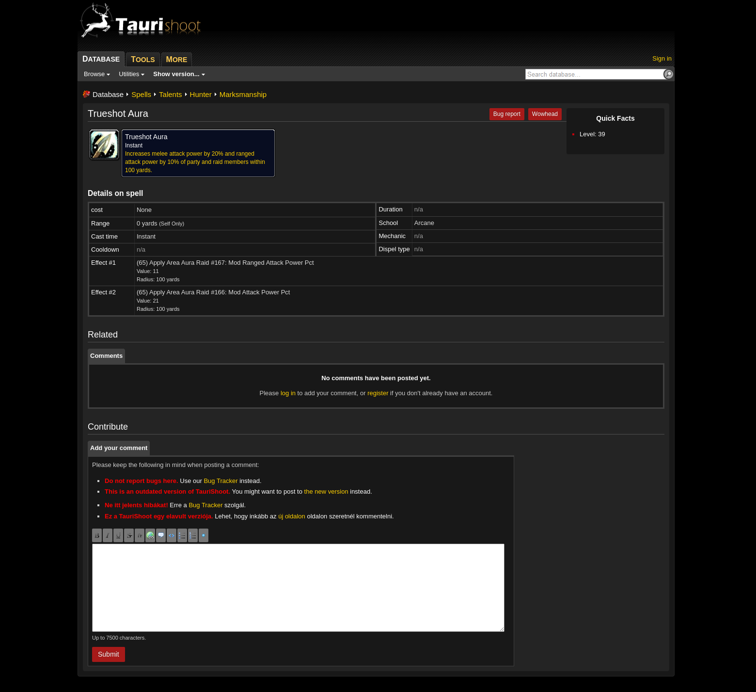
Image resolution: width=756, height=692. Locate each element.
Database (108, 94)
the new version (326, 491)
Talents (170, 94)
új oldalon (291, 516)
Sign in (662, 58)
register (377, 393)
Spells (141, 94)
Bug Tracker (220, 480)
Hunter (201, 94)
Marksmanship (243, 94)
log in (288, 393)
